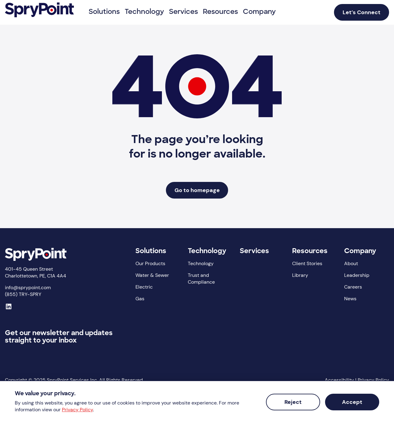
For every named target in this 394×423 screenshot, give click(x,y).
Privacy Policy (373, 380)
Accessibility (339, 380)
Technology (207, 251)
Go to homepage (197, 190)
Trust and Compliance (201, 278)
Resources (310, 251)
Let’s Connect (361, 12)
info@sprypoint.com (28, 287)
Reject (293, 402)
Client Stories (307, 263)
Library (300, 275)
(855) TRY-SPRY (23, 294)
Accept (352, 402)
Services (254, 251)
